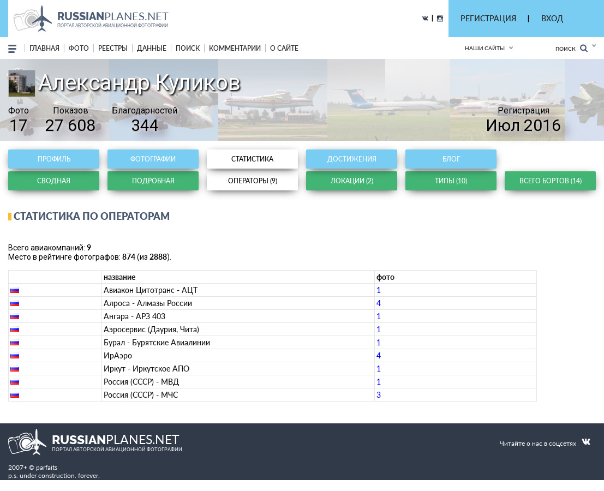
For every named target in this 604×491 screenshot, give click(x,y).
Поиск (571, 48)
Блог (451, 159)
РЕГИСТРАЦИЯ (488, 18)
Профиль (54, 159)
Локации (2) (352, 181)
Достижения (351, 159)
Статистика (252, 159)
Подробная (153, 181)
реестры (113, 48)
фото (79, 48)
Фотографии (153, 159)
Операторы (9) (252, 181)
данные (151, 48)
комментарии (235, 48)
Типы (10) (451, 181)
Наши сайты (485, 48)
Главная (44, 48)
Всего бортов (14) (550, 181)
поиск (188, 48)
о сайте (284, 48)
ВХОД (552, 18)
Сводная (53, 181)
